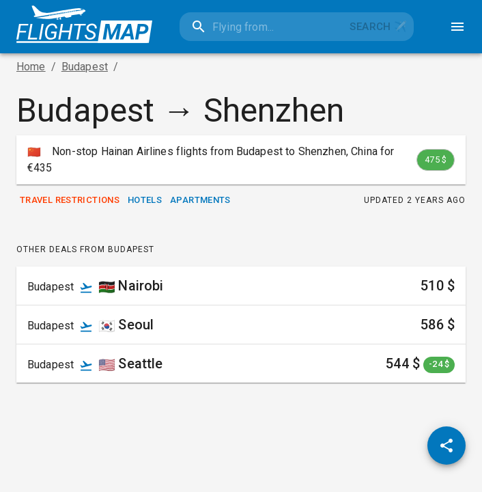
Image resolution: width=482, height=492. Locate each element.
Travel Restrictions (69, 200)
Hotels (145, 200)
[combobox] (261, 26)
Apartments (200, 200)
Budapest (84, 66)
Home (31, 66)
